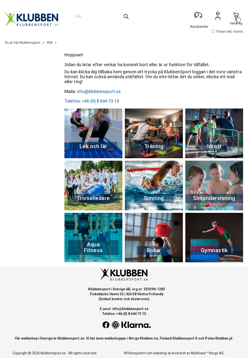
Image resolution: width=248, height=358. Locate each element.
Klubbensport (30, 43)
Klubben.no (149, 338)
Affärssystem (135, 353)
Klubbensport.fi (185, 338)
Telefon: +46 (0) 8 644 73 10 (91, 101)
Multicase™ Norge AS (207, 353)
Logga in (218, 17)
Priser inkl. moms (227, 31)
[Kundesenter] (199, 17)
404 (50, 43)
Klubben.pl (223, 338)
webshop (160, 353)
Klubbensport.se (71, 338)
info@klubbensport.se (99, 91)
